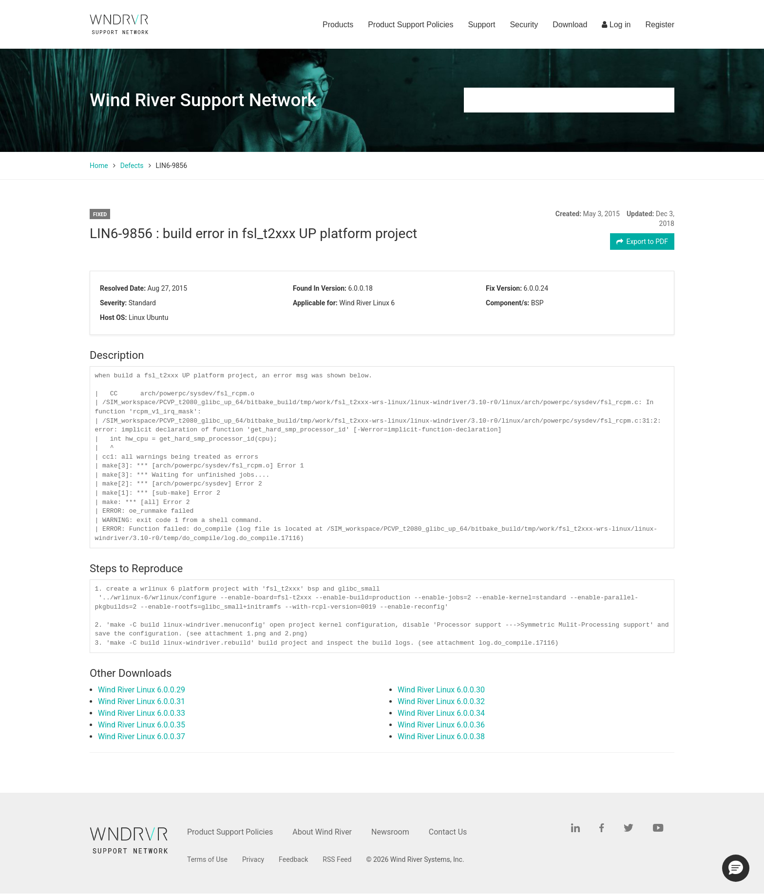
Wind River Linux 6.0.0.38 (441, 736)
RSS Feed (337, 859)
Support (481, 24)
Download (570, 24)
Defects (132, 165)
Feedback (293, 859)
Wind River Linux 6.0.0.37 (141, 736)
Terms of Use (207, 859)
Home (99, 165)
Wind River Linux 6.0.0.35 (141, 724)
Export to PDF (642, 241)
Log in (616, 24)
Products (338, 24)
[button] (735, 868)
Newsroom (390, 832)
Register (659, 24)
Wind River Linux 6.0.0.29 (141, 689)
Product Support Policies (410, 24)
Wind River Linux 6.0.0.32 (441, 701)
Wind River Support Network (203, 100)
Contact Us (448, 832)
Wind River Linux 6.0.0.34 (441, 713)
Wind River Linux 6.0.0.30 (441, 689)
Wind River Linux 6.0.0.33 (141, 713)
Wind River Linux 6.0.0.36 (441, 724)
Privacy (253, 859)
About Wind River (322, 832)
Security (524, 24)
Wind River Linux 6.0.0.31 (141, 701)
